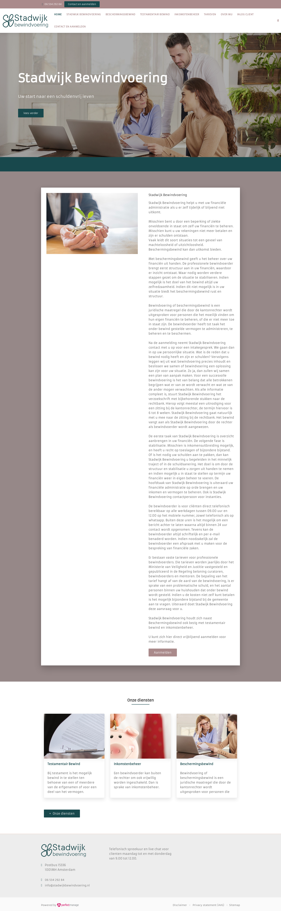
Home (58, 14)
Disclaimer (180, 905)
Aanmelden (163, 652)
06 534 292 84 (53, 4)
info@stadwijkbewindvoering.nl (67, 885)
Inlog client (245, 14)
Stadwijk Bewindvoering (83, 14)
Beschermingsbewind (120, 14)
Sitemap (234, 905)
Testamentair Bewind (155, 14)
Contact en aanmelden (70, 26)
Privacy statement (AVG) (208, 905)
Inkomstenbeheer (186, 14)
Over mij (226, 14)
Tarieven (210, 14)
